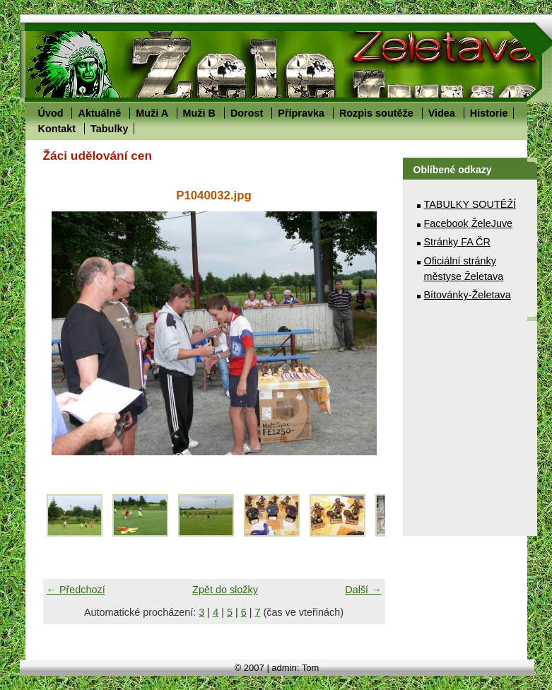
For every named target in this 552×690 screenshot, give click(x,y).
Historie (489, 113)
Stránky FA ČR (457, 241)
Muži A (152, 113)
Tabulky (109, 128)
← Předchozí (76, 589)
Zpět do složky (225, 589)
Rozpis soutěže (376, 113)
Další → (363, 589)
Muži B (199, 113)
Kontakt (57, 128)
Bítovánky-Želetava (467, 294)
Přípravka (301, 113)
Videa (441, 113)
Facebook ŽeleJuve (468, 223)
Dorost (246, 113)
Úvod (51, 113)
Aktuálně (99, 113)
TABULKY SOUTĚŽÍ (470, 204)
